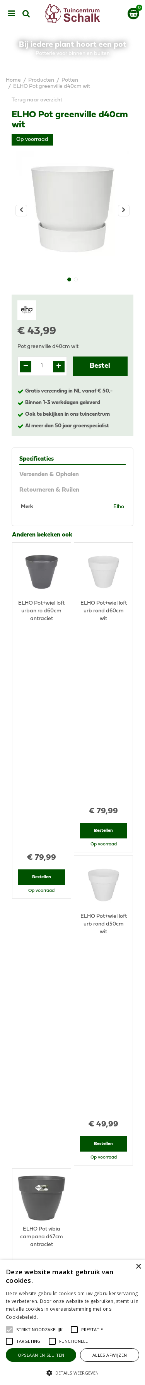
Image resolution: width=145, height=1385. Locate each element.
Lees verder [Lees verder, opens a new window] (52, 1317)
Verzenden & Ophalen (49, 474)
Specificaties (36, 459)
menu (11, 13)
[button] (39, 1329)
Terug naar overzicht (37, 100)
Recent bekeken (34, 842)
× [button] (138, 1267)
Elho (118, 506)
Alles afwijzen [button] (109, 1355)
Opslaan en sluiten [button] (41, 1355)
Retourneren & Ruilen (49, 490)
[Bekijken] (133, 13)
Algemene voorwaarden (73, 1250)
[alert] (72, 1322)
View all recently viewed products (53, 998)
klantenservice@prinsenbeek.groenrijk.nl (76, 1137)
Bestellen (41, 661)
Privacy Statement (72, 1257)
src (26, 13)
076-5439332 (75, 1130)
